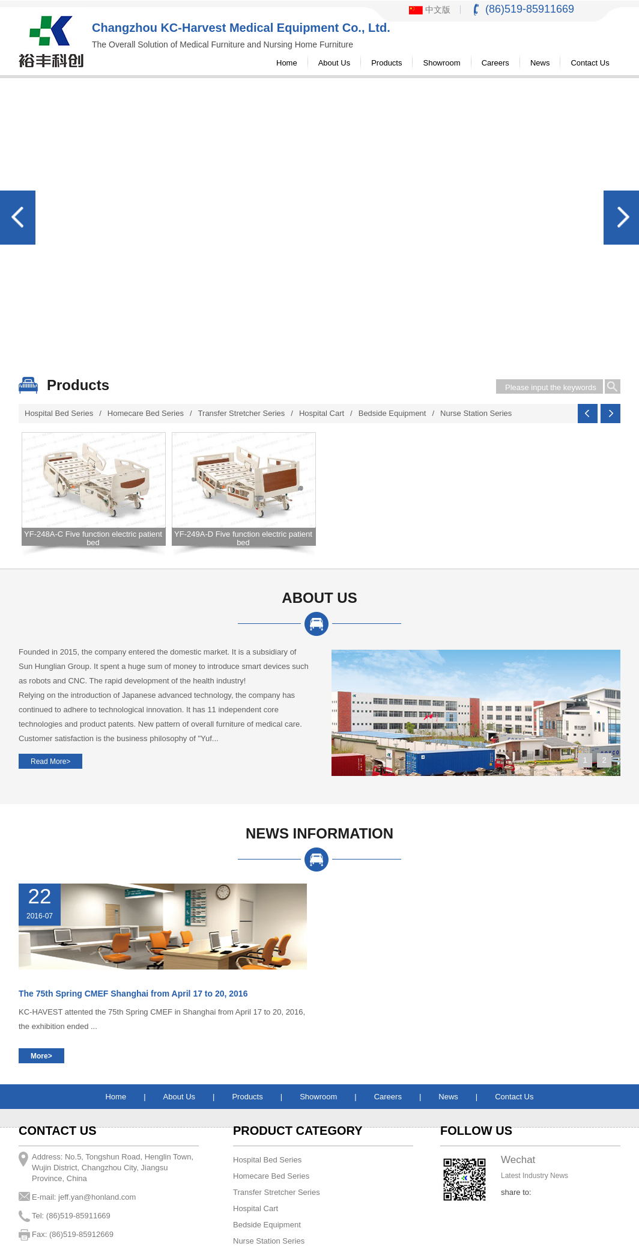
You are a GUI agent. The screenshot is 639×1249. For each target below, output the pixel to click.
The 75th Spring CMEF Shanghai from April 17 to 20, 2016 (133, 993)
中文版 (429, 9)
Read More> (50, 761)
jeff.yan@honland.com (97, 1197)
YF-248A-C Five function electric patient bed (93, 538)
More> (41, 1056)
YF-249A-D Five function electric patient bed (243, 538)
